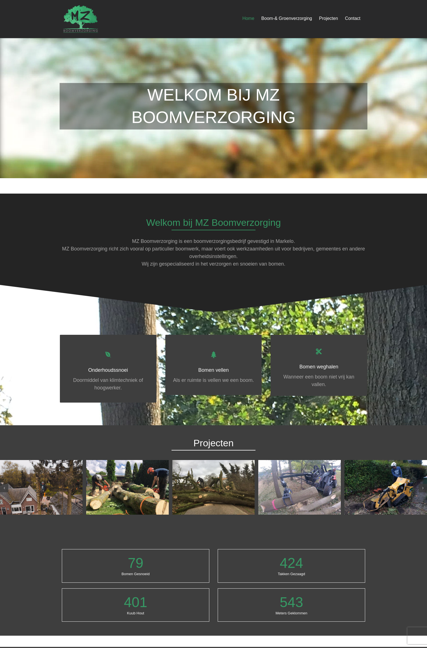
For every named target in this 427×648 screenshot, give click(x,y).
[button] (4, 488)
